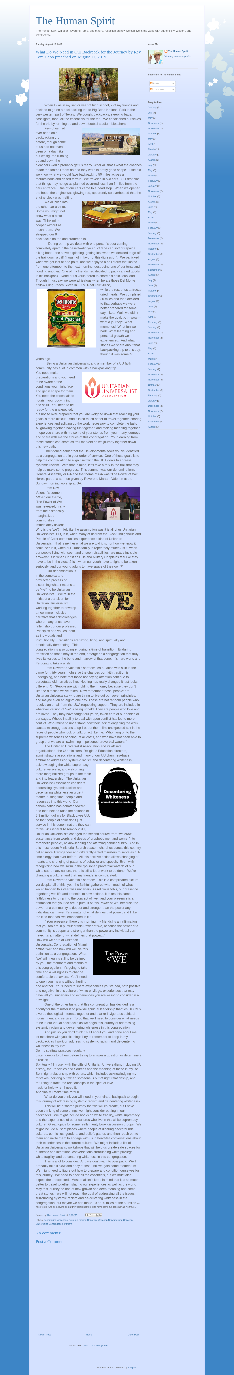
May (150, 117)
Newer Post (44, 1334)
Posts (154, 83)
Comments (157, 89)
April (150, 144)
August (151, 159)
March (151, 149)
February (153, 180)
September (154, 254)
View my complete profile (178, 56)
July (150, 112)
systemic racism (77, 1220)
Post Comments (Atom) (96, 1345)
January (152, 107)
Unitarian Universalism (110, 1220)
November (153, 128)
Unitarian (92, 1220)
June (150, 207)
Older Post (133, 1334)
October (152, 133)
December (153, 123)
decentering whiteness (56, 1220)
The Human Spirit (75, 21)
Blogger (132, 1367)
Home (89, 1334)
